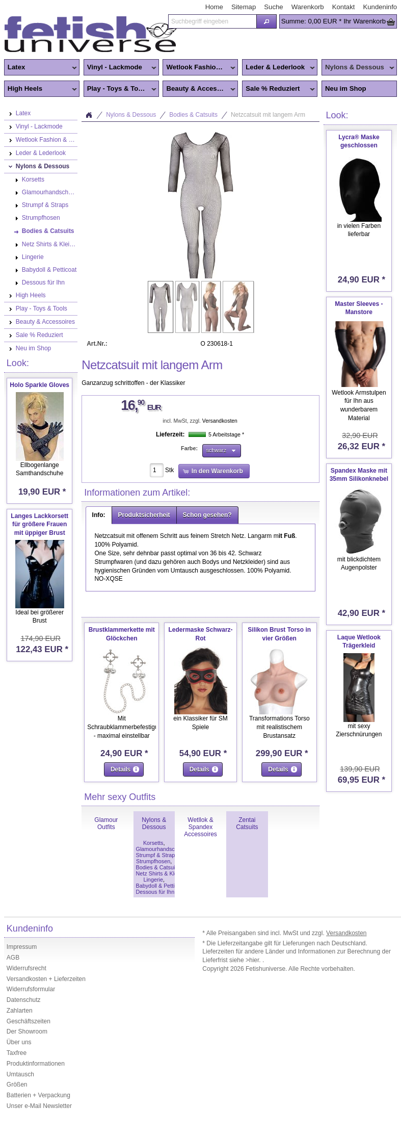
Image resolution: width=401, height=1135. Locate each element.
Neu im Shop (345, 88)
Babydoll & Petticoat (160, 886)
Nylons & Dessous (358, 67)
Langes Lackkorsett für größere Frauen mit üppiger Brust (39, 524)
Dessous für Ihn (155, 892)
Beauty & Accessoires (199, 89)
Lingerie (153, 879)
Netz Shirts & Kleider (161, 873)
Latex (40, 67)
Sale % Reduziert (278, 89)
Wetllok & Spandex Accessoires (200, 827)
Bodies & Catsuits (193, 114)
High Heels (40, 89)
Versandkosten (219, 421)
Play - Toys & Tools (120, 89)
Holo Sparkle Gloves (39, 385)
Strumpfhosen (153, 861)
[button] (266, 21)
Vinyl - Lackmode (120, 67)
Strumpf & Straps (157, 855)
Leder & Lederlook (278, 67)
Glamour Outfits (106, 823)
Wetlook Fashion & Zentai (200, 67)
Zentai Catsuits (247, 823)
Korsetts (153, 843)
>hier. (254, 960)
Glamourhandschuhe (161, 849)
